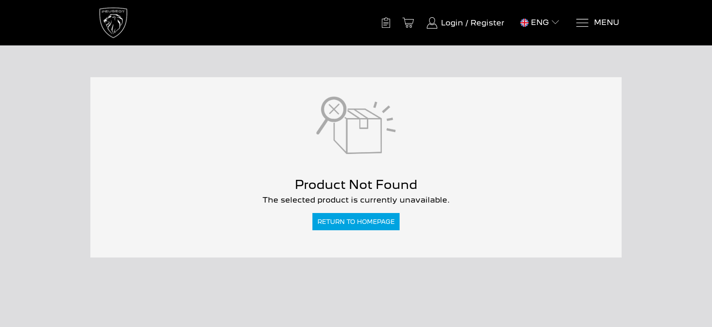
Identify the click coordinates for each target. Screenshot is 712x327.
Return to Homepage (356, 221)
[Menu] (597, 23)
